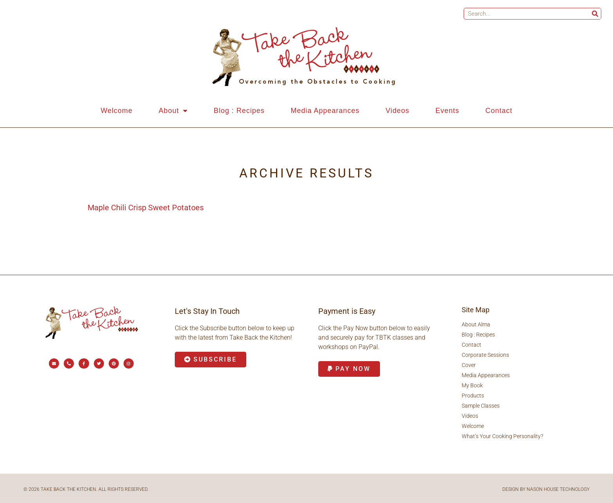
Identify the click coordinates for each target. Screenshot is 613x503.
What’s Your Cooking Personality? (502, 436)
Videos (397, 111)
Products (473, 395)
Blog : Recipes (239, 111)
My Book (472, 385)
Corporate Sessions (485, 355)
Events (447, 111)
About (173, 110)
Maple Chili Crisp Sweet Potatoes (146, 207)
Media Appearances (324, 111)
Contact (499, 111)
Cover (469, 365)
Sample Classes (481, 406)
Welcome (116, 111)
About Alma (476, 324)
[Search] (595, 13)
